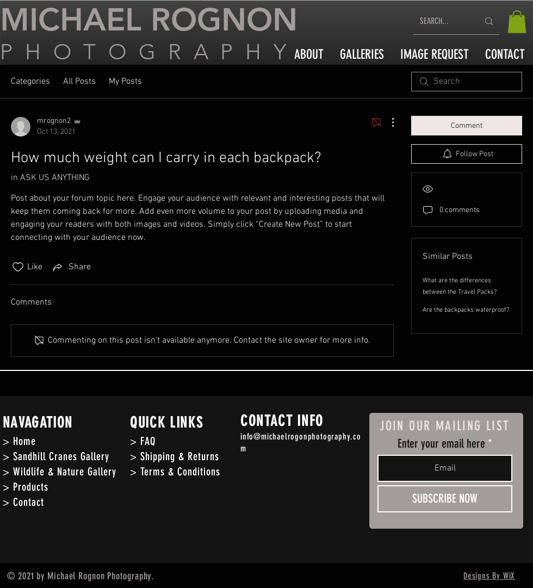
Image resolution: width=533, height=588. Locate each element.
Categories (30, 81)
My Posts (125, 81)
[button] (516, 21)
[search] (466, 81)
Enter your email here (441, 444)
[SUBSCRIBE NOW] (444, 498)
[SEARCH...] (441, 21)
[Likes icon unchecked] (18, 267)
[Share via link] (71, 267)
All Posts (79, 81)
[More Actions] (387, 122)
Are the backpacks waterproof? (466, 310)
